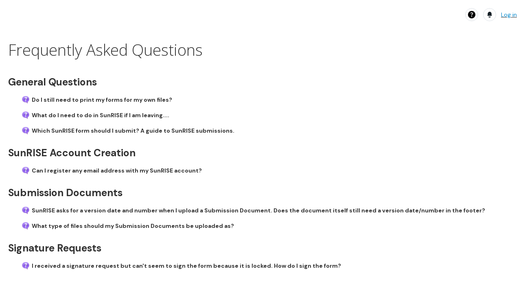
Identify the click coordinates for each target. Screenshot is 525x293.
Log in (509, 14)
